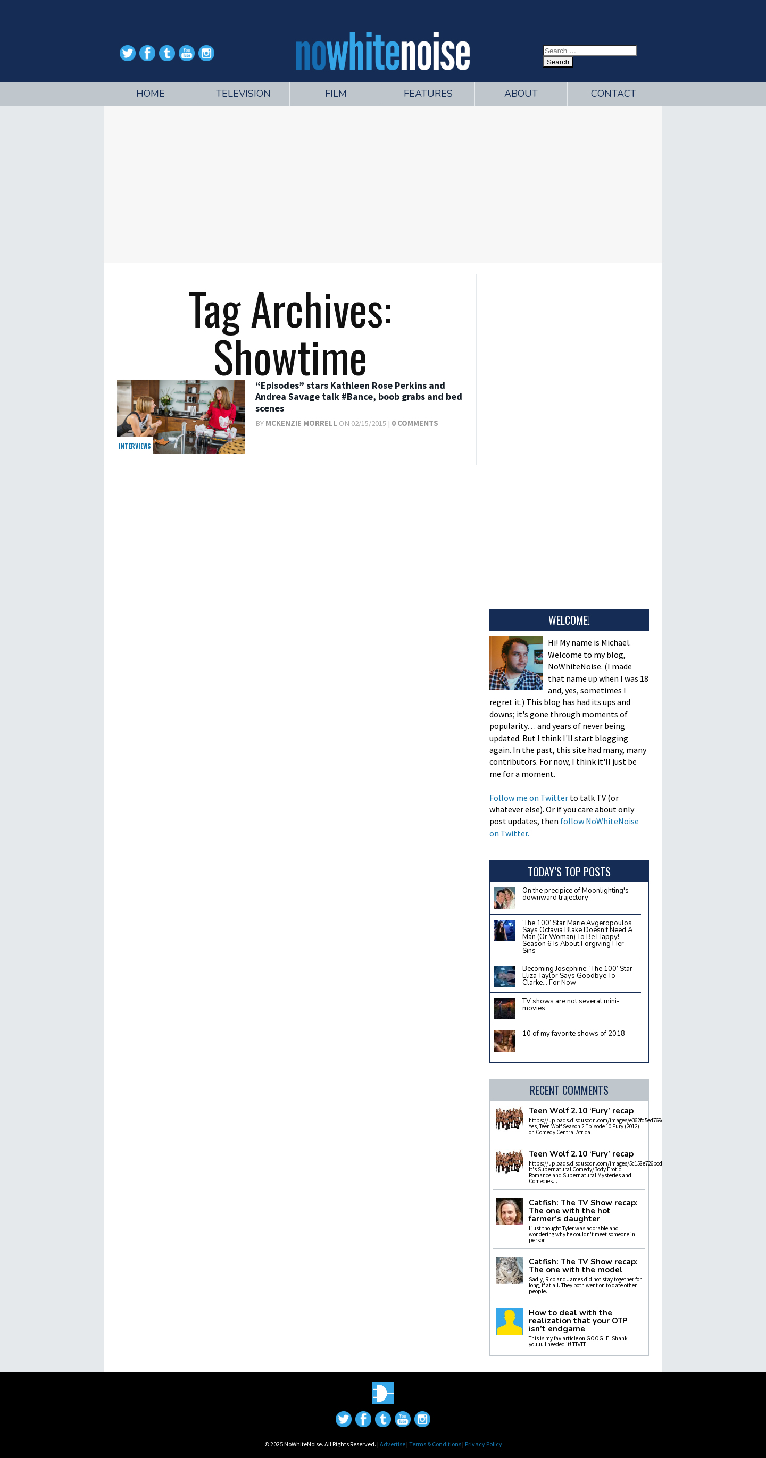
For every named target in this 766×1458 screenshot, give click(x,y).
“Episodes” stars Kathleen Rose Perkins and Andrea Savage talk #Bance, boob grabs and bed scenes (358, 396)
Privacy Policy (483, 1444)
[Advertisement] (383, 182)
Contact (613, 93)
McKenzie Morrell (301, 423)
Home (150, 93)
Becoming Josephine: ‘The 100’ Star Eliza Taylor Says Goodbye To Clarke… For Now (577, 975)
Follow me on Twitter (528, 797)
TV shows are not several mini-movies (571, 1004)
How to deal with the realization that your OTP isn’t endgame (578, 1321)
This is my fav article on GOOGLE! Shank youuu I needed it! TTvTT (578, 1341)
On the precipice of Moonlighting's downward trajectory (575, 894)
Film (336, 93)
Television (243, 93)
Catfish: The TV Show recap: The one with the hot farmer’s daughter (583, 1211)
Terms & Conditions (435, 1444)
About (521, 93)
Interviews (135, 445)
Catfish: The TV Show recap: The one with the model (583, 1266)
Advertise (392, 1444)
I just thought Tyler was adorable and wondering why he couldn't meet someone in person (582, 1234)
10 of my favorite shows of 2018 (573, 1033)
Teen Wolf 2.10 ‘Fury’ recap (581, 1111)
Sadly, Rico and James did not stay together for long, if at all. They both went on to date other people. (585, 1285)
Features (428, 93)
